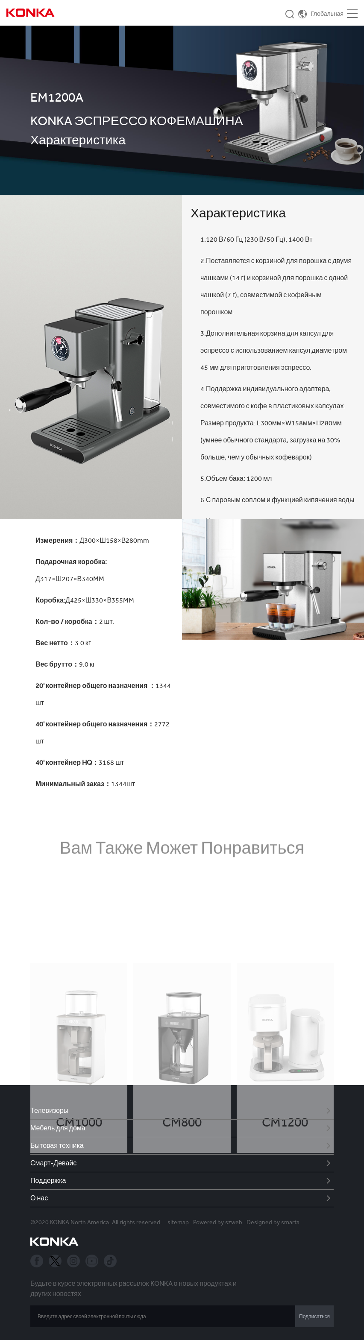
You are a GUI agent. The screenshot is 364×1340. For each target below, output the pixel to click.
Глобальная (327, 13)
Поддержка (48, 1180)
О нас (39, 1198)
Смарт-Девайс (53, 1163)
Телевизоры (49, 1110)
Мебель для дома (57, 1128)
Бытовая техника (57, 1145)
